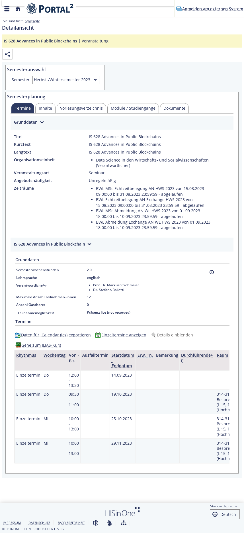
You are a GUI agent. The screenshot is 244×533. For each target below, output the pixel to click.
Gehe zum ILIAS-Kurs (41, 345)
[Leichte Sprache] (95, 523)
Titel (18, 136)
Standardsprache (223, 506)
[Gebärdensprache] (109, 523)
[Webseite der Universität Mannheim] (50, 8)
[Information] (211, 272)
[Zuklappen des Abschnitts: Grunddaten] (122, 123)
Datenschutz (39, 522)
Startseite (32, 21)
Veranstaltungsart (31, 172)
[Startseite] (18, 8)
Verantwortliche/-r (31, 285)
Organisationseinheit (34, 159)
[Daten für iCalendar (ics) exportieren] (54, 335)
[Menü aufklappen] (7, 9)
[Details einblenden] (173, 335)
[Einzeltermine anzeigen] (122, 335)
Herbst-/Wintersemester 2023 (62, 79)
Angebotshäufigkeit (33, 180)
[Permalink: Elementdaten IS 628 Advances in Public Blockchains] (7, 54)
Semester (21, 79)
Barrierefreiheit (71, 522)
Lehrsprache (26, 277)
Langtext (22, 152)
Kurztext (22, 144)
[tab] (22, 108)
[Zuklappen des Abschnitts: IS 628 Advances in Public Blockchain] (122, 245)
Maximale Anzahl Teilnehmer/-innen (46, 297)
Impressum (12, 522)
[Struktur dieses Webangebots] (123, 523)
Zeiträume (24, 188)
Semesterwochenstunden (37, 269)
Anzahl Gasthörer (30, 304)
